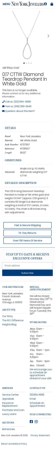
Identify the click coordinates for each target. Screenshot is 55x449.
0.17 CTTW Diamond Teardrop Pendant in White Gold (24, 79)
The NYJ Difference (13, 320)
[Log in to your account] (45, 4)
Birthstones (8, 429)
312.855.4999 (37, 394)
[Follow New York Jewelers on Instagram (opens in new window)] (36, 421)
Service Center (10, 394)
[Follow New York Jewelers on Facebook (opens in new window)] (31, 421)
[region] (27, 183)
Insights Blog (9, 324)
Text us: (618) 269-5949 (16, 106)
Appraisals (8, 398)
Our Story (7, 316)
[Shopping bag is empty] (52, 4)
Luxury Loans (9, 414)
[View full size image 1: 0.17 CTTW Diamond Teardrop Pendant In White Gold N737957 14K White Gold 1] (27, 35)
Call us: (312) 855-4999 (16, 101)
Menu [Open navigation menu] (6, 4)
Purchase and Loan (13, 410)
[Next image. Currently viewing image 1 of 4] (48, 35)
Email (33, 398)
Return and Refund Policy (14, 443)
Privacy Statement (40, 435)
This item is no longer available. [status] (20, 90)
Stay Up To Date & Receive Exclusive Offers (27, 256)
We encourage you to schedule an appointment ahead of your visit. (41, 374)
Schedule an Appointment (37, 404)
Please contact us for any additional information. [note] (21, 95)
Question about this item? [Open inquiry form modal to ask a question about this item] (18, 111)
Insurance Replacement (10, 404)
